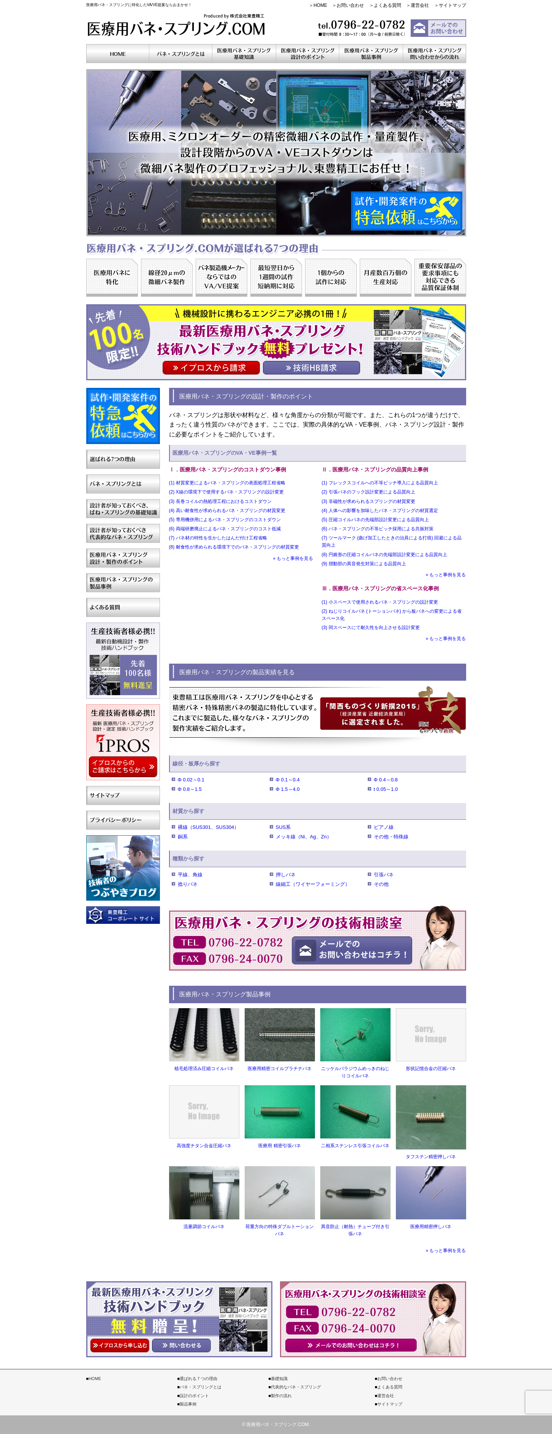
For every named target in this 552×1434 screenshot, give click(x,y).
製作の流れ (281, 1395)
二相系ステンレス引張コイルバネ (355, 1145)
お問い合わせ (350, 5)
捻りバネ (188, 884)
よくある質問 (387, 5)
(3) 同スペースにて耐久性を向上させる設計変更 (371, 627)
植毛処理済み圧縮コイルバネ (204, 1068)
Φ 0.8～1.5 (190, 789)
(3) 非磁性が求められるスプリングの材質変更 (368, 501)
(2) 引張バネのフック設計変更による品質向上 (368, 492)
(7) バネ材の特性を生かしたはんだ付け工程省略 (218, 538)
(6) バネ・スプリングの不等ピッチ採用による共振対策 (377, 528)
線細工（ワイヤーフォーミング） (313, 884)
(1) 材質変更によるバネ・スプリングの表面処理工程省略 (227, 482)
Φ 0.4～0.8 (386, 780)
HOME (320, 5)
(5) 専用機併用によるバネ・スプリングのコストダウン (225, 519)
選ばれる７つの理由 (198, 1378)
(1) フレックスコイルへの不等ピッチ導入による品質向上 (380, 482)
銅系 (183, 837)
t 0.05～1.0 (386, 789)
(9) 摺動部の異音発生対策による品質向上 (364, 563)
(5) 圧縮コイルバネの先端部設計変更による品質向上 (375, 519)
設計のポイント (194, 1395)
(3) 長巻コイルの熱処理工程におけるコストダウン (220, 501)
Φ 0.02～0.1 (191, 780)
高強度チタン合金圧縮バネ (204, 1145)
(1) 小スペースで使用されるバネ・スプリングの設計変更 (380, 602)
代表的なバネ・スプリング (296, 1387)
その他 (381, 884)
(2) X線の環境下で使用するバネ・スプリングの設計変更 (226, 492)
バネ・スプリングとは (200, 1387)
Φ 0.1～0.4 (288, 780)
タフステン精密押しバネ (431, 1156)
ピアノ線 (384, 827)
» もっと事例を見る (293, 558)
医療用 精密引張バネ (279, 1145)
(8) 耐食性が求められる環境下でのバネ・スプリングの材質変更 (234, 547)
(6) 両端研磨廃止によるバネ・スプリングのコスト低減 (225, 528)
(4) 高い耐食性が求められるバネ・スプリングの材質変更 (227, 510)
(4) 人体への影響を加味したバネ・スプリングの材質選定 (380, 510)
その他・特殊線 (391, 837)
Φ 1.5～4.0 (288, 789)
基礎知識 (279, 1378)
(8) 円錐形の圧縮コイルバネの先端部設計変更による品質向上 (384, 554)
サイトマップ (452, 5)
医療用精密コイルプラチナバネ (280, 1068)
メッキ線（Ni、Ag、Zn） (304, 837)
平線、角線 (190, 874)
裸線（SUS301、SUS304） (208, 827)
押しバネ (286, 874)
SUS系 (283, 827)
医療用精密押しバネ (430, 1226)
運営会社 (420, 5)
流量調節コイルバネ (204, 1226)
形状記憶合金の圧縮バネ (431, 1068)
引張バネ (384, 874)
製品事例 (188, 1404)
